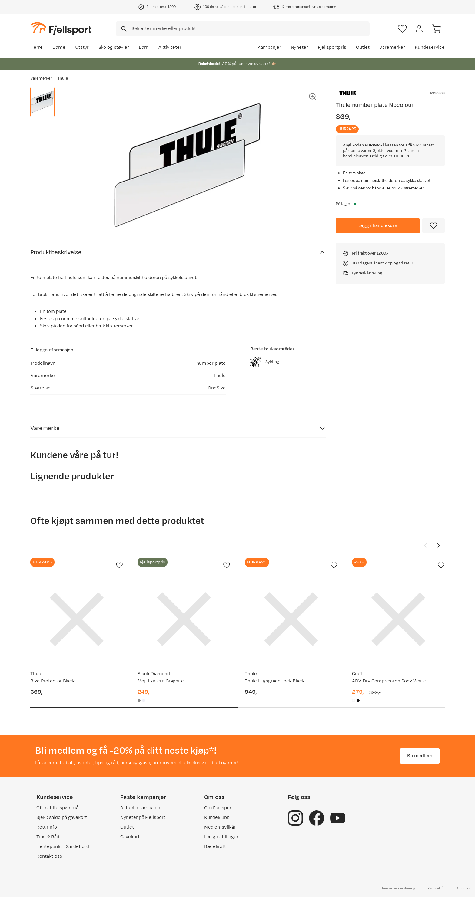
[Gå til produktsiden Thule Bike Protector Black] (76, 619)
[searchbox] (250, 29)
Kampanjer (269, 47)
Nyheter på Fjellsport (142, 817)
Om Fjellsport (219, 808)
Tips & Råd (47, 837)
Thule (63, 78)
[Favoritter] (402, 29)
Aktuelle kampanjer (141, 808)
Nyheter (299, 47)
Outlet (363, 47)
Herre (36, 47)
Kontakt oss (49, 856)
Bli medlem (419, 756)
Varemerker (392, 47)
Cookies (463, 888)
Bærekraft (215, 846)
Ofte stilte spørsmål (58, 808)
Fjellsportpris (332, 47)
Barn (144, 47)
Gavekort (130, 837)
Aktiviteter (169, 47)
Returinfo (46, 827)
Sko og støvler (113, 47)
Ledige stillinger (221, 837)
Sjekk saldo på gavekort (61, 817)
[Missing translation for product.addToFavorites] (433, 225)
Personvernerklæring (398, 888)
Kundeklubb (217, 817)
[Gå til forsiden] (60, 28)
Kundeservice (430, 47)
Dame (58, 47)
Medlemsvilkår (220, 827)
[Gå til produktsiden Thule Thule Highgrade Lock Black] (291, 619)
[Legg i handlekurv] (378, 225)
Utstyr (82, 47)
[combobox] (243, 28)
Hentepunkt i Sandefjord (62, 846)
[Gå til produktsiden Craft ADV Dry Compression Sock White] (398, 619)
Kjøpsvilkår (436, 888)
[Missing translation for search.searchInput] (123, 29)
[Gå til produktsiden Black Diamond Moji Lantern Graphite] (184, 619)
